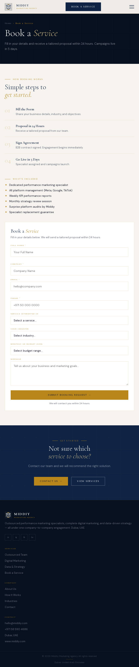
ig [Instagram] (16, 537)
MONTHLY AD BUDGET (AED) (27, 348)
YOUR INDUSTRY (20, 333)
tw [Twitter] (32, 537)
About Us (10, 589)
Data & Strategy (15, 567)
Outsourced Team (16, 554)
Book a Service (14, 573)
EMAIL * (15, 284)
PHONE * (15, 302)
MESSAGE (16, 363)
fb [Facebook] (24, 537)
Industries (11, 601)
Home (8, 23)
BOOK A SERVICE (83, 6)
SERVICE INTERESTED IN (24, 318)
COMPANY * (17, 268)
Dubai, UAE (11, 635)
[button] (131, 6)
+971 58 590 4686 (16, 629)
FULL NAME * (18, 249)
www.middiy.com (15, 641)
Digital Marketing (15, 560)
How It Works (13, 595)
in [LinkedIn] (8, 537)
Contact (10, 607)
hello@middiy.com (16, 623)
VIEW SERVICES (88, 483)
